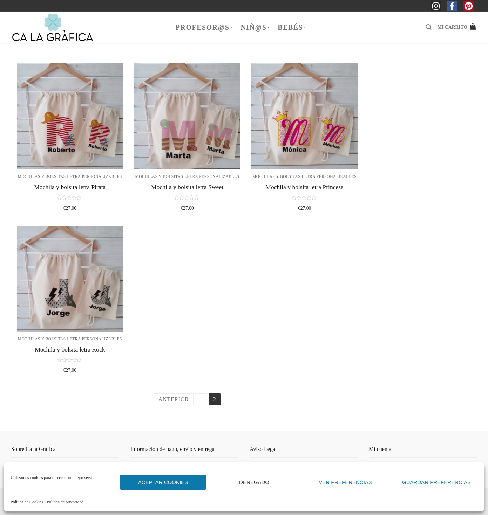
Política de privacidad (65, 502)
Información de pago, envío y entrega (172, 449)
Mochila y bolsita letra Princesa (304, 186)
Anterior (173, 399)
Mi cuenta (380, 449)
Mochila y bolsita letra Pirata (70, 186)
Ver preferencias (345, 482)
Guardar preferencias (436, 482)
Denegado (254, 482)
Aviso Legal (263, 449)
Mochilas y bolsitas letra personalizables (70, 176)
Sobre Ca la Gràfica (33, 449)
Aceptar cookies (163, 482)
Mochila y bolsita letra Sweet (187, 186)
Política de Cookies (27, 502)
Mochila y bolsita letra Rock (70, 349)
